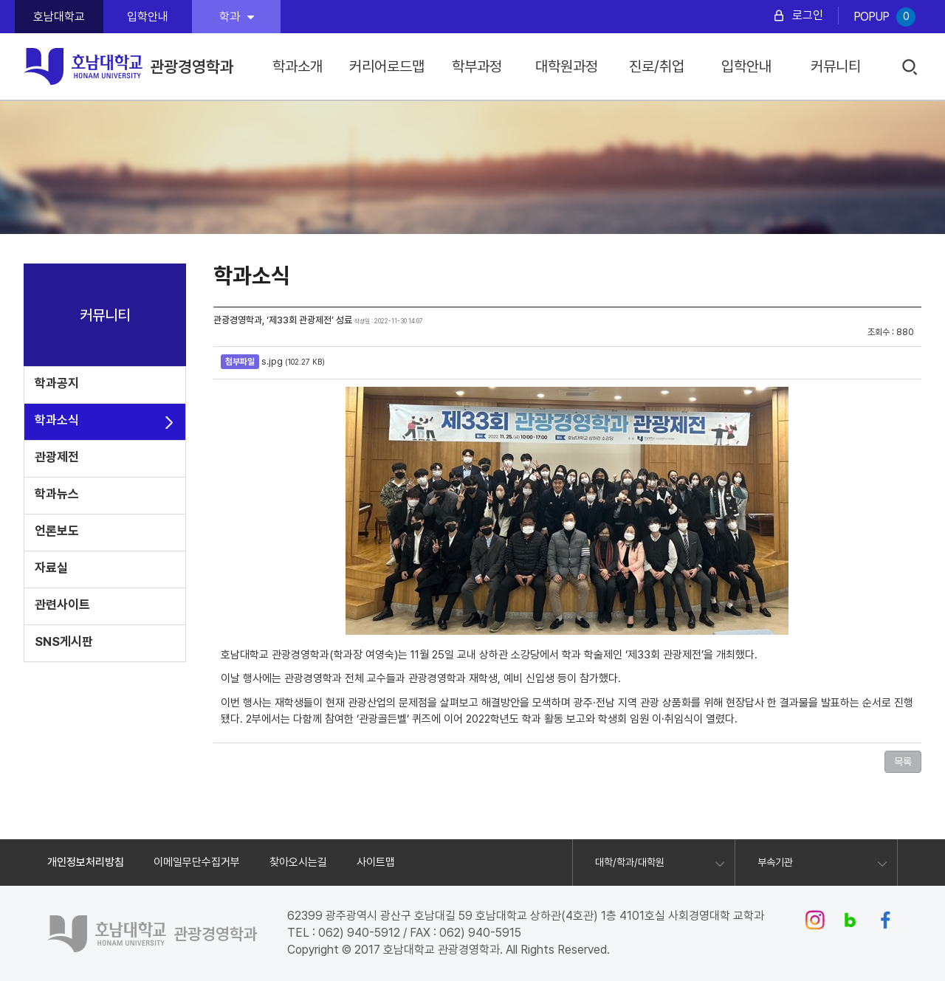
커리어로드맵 (387, 66)
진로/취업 (656, 66)
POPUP (884, 17)
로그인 (807, 15)
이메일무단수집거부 (197, 862)
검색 (910, 68)
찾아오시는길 (298, 862)
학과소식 (57, 420)
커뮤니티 (836, 66)
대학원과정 (566, 66)
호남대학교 (59, 17)
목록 (903, 762)
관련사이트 (62, 604)
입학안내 (147, 17)
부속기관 (775, 862)
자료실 (51, 567)
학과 (236, 17)
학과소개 (297, 66)
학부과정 (477, 66)
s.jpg (272, 361)
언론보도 (57, 530)
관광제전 (57, 457)
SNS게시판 (64, 641)
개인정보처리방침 (85, 862)
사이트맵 (376, 862)
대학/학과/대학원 (629, 862)
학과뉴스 (57, 493)
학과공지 (57, 383)
